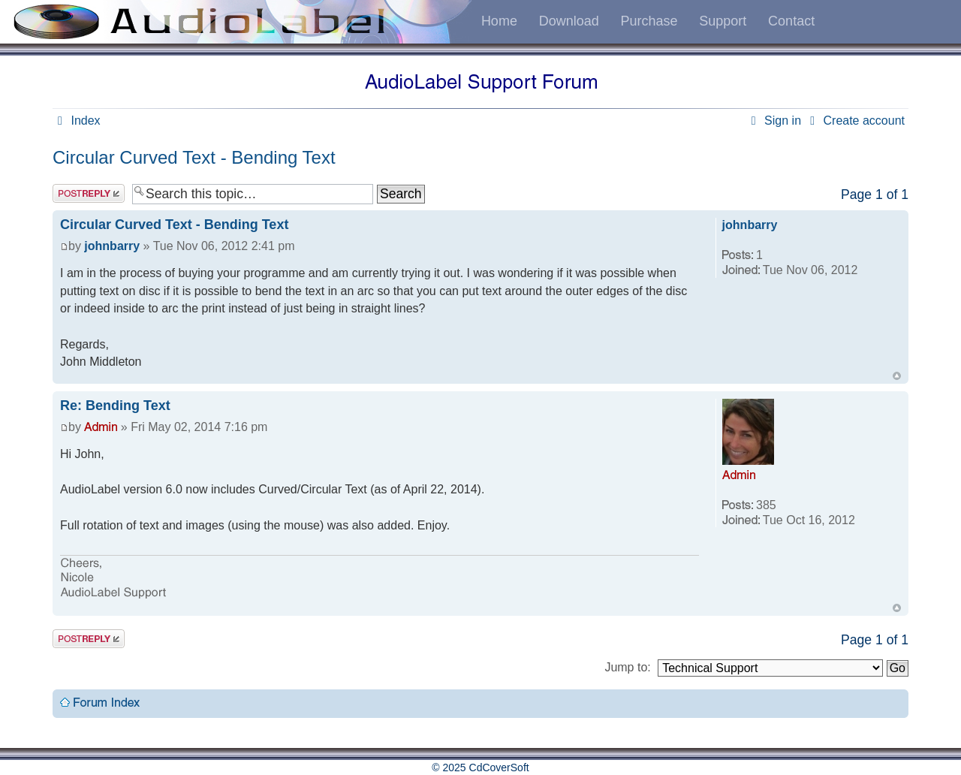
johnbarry (112, 246)
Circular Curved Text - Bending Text (194, 157)
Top (897, 376)
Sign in (773, 120)
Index (77, 120)
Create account (855, 120)
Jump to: (627, 667)
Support (722, 21)
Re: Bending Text (115, 405)
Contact (791, 21)
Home (499, 21)
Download (569, 21)
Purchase (648, 21)
